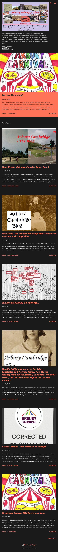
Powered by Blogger (29, 545)
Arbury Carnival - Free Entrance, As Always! (24, 446)
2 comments (11, 113)
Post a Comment (13, 186)
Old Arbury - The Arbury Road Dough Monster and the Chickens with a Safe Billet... (29, 235)
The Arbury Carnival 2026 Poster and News (23, 513)
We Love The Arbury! (12, 95)
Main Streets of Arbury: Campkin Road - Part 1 (25, 167)
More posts (52, 538)
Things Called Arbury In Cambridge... (20, 302)
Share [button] (4, 113)
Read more (52, 113)
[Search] (51, 3)
